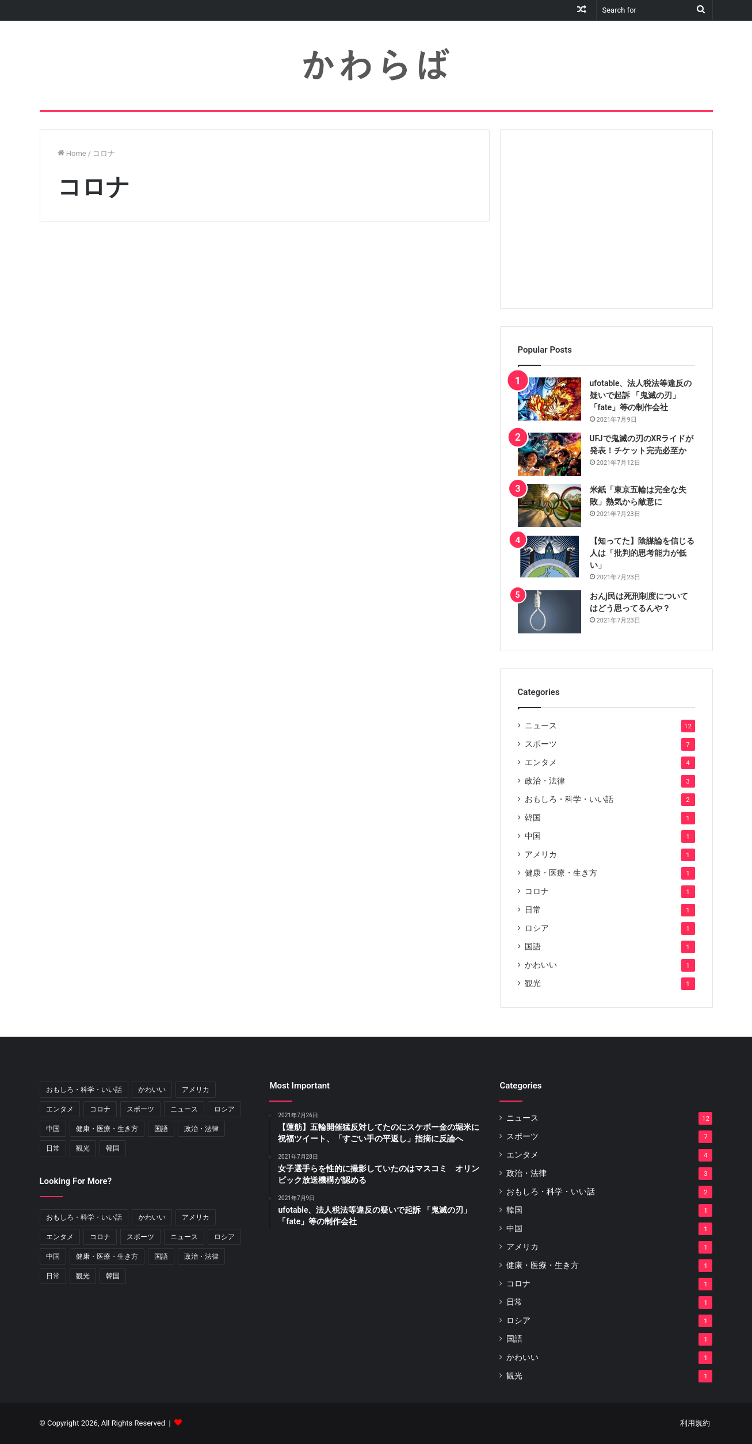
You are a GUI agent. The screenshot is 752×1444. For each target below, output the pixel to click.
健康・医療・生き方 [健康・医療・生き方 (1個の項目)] (107, 1129)
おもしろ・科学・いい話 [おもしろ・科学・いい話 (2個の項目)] (84, 1090)
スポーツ (541, 743)
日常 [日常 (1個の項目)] (53, 1148)
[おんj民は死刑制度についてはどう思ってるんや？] (549, 611)
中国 (533, 836)
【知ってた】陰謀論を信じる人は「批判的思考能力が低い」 (642, 553)
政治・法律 (545, 780)
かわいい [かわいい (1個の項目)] (152, 1090)
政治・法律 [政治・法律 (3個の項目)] (201, 1129)
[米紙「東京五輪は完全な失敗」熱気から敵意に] (549, 505)
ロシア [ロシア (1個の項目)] (224, 1109)
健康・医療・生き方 (561, 872)
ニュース (541, 725)
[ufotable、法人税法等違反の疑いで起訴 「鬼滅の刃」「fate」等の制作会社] (549, 399)
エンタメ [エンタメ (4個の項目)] (60, 1109)
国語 (533, 946)
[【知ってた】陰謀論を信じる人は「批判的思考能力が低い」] (549, 556)
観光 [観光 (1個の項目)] (83, 1148)
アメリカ (541, 854)
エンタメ (541, 762)
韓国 (533, 817)
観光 (533, 983)
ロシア (537, 928)
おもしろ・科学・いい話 (569, 799)
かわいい (541, 964)
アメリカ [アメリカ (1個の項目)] (195, 1090)
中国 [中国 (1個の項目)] (53, 1129)
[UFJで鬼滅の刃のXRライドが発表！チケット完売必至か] (549, 454)
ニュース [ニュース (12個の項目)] (184, 1109)
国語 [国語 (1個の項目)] (161, 1129)
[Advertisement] (606, 219)
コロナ (537, 891)
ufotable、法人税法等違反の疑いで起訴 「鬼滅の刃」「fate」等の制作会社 (641, 395)
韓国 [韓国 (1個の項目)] (113, 1148)
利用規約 (695, 1423)
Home (72, 153)
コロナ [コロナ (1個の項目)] (100, 1109)
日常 (533, 909)
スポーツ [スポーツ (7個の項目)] (140, 1109)
